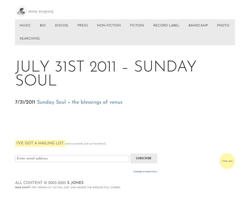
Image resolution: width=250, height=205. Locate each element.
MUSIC (25, 25)
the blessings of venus (97, 102)
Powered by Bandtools (145, 172)
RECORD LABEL (166, 25)
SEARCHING (30, 38)
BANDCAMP (198, 25)
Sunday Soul (51, 102)
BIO (43, 25)
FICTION (137, 25)
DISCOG (61, 25)
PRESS (82, 25)
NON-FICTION (109, 25)
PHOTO (223, 25)
